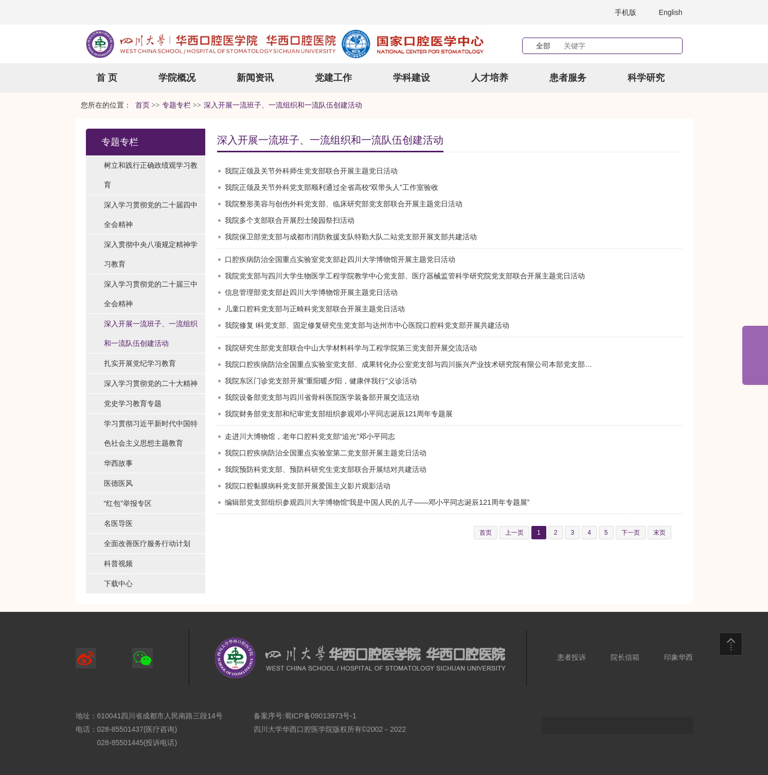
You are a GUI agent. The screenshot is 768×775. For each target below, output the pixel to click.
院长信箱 (625, 657)
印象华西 (678, 657)
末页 (659, 532)
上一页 (514, 532)
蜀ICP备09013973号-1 (320, 716)
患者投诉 (571, 657)
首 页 (106, 78)
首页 (142, 105)
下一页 (630, 532)
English (671, 12)
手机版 (625, 12)
